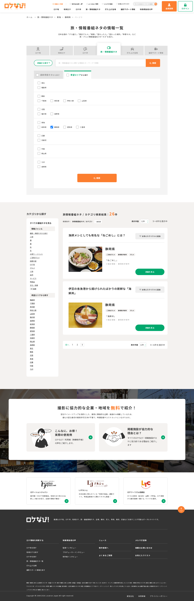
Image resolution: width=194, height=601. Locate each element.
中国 (31, 366)
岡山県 (32, 341)
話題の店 (33, 261)
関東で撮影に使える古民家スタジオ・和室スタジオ (41, 583)
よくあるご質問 (92, 4)
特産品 (32, 282)
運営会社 (130, 596)
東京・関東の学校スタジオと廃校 (139, 583)
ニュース (103, 540)
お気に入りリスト (122, 4)
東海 (59, 17)
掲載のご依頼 (58, 4)
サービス (33, 278)
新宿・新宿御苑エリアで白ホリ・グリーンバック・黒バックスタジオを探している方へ (106, 586)
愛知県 (32, 331)
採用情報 (141, 596)
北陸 (31, 355)
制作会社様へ (76, 4)
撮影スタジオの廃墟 (55, 586)
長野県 (32, 320)
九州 (31, 369)
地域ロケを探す (32, 552)
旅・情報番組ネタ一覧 (34, 561)
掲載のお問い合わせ (143, 548)
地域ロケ (67, 9)
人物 (31, 237)
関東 (31, 352)
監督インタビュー (69, 548)
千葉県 (32, 303)
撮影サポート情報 (128, 9)
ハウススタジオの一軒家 (42, 586)
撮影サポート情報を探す (35, 570)
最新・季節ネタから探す (39, 233)
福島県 (32, 300)
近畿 (31, 362)
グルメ (32, 268)
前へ (67, 345)
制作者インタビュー (70, 556)
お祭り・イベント (36, 254)
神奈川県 (33, 310)
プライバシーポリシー (159, 596)
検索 (97, 178)
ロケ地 (56, 9)
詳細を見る (150, 272)
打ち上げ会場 (110, 9)
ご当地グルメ (35, 257)
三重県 (32, 334)
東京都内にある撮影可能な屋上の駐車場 (143, 586)
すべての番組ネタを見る (40, 223)
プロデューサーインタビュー (74, 552)
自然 (31, 275)
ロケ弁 (78, 9)
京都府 (32, 338)
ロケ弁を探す (31, 556)
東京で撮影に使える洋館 (64, 583)
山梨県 (32, 314)
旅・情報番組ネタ (93, 9)
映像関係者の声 (146, 9)
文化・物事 (34, 285)
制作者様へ (104, 548)
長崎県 (32, 345)
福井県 (32, 317)
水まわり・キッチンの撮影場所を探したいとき (115, 583)
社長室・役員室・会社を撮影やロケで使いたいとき (86, 583)
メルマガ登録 (107, 4)
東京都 (32, 307)
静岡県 (68, 17)
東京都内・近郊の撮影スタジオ (71, 586)
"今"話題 (33, 289)
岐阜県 (32, 324)
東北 (31, 348)
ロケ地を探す (31, 548)
